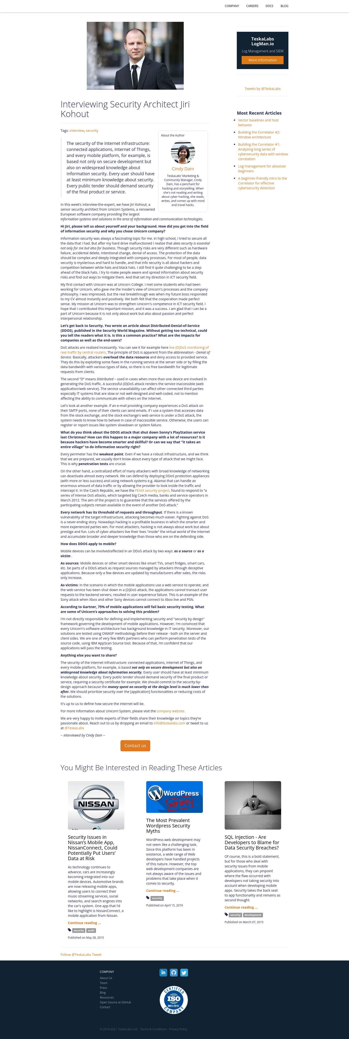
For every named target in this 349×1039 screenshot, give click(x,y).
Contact (105, 1007)
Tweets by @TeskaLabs (263, 88)
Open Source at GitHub (115, 1002)
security (92, 130)
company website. (171, 711)
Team (103, 983)
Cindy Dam (183, 169)
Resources (107, 997)
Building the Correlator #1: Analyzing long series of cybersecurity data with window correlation (263, 151)
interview (77, 130)
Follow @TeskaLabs (76, 954)
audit (91, 930)
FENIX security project (152, 490)
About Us (106, 978)
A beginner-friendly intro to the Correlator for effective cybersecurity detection (262, 183)
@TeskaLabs (74, 728)
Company (232, 6)
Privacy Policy (178, 1029)
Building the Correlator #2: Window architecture (259, 134)
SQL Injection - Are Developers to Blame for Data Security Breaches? (252, 842)
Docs (269, 6)
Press (103, 988)
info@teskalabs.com (169, 723)
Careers (252, 6)
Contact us (135, 745)
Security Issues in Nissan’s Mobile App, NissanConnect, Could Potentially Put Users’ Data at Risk (92, 848)
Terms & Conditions (153, 1029)
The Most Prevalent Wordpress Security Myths (168, 825)
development (253, 915)
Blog (284, 6)
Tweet (97, 954)
